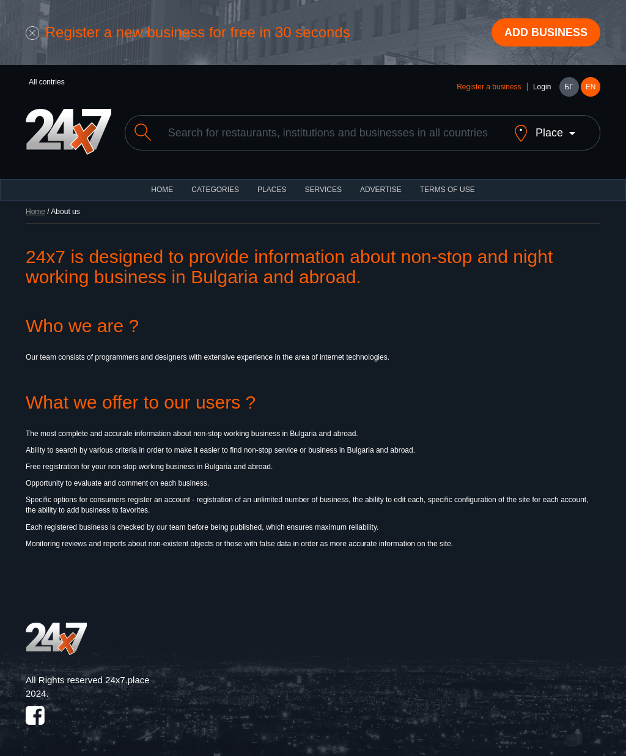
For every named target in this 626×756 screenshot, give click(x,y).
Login (542, 87)
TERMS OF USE (447, 189)
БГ (568, 87)
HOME (162, 189)
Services (322, 189)
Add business (545, 32)
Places (271, 189)
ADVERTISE (381, 189)
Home (35, 211)
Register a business (489, 87)
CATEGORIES (215, 189)
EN (591, 87)
